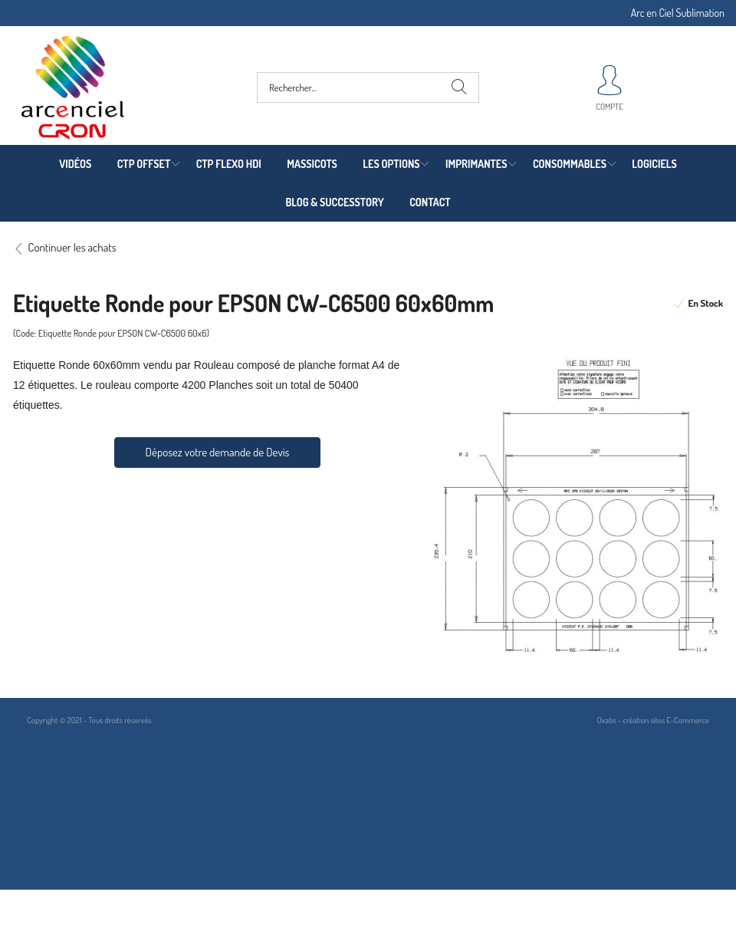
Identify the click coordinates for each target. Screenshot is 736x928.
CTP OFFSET (144, 163)
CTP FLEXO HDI (228, 163)
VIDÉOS (75, 163)
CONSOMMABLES (569, 163)
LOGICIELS (654, 163)
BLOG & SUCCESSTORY (334, 202)
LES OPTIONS (391, 163)
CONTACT (429, 202)
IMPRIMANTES (476, 163)
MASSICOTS (312, 163)
